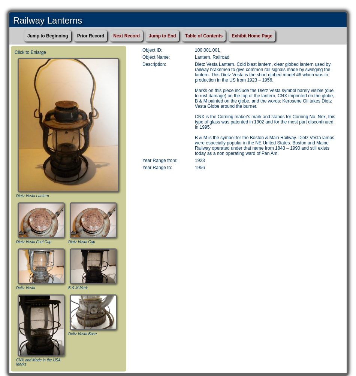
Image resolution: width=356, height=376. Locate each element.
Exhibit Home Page (252, 36)
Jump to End (162, 36)
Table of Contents (204, 36)
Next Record (126, 36)
